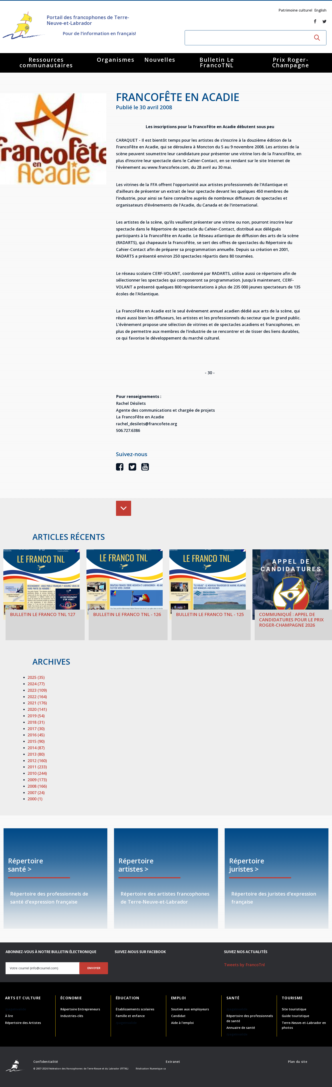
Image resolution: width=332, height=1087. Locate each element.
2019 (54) (36, 715)
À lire (9, 1016)
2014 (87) (36, 747)
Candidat (178, 1016)
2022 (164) (37, 696)
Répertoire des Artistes (23, 1023)
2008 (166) (37, 786)
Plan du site (297, 1061)
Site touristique (294, 1009)
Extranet (173, 1061)
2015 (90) (36, 741)
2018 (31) (36, 722)
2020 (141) (37, 709)
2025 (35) (36, 677)
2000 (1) (35, 798)
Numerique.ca (158, 1068)
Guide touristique (295, 1016)
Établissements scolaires (135, 1009)
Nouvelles (160, 59)
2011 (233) (37, 766)
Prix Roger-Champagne (290, 62)
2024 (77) (36, 683)
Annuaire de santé (240, 1027)
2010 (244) (37, 773)
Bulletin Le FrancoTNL (217, 62)
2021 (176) (37, 702)
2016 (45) (36, 734)
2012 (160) (37, 760)
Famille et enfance (130, 1016)
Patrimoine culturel (295, 10)
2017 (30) (36, 728)
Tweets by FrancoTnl (244, 964)
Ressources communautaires (46, 62)
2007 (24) (36, 792)
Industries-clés (71, 1016)
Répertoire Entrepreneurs (80, 1009)
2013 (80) (36, 754)
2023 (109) (37, 690)
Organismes (115, 59)
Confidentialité (45, 1061)
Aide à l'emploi (182, 1023)
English (320, 10)
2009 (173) (37, 779)
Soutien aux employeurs (190, 1009)
